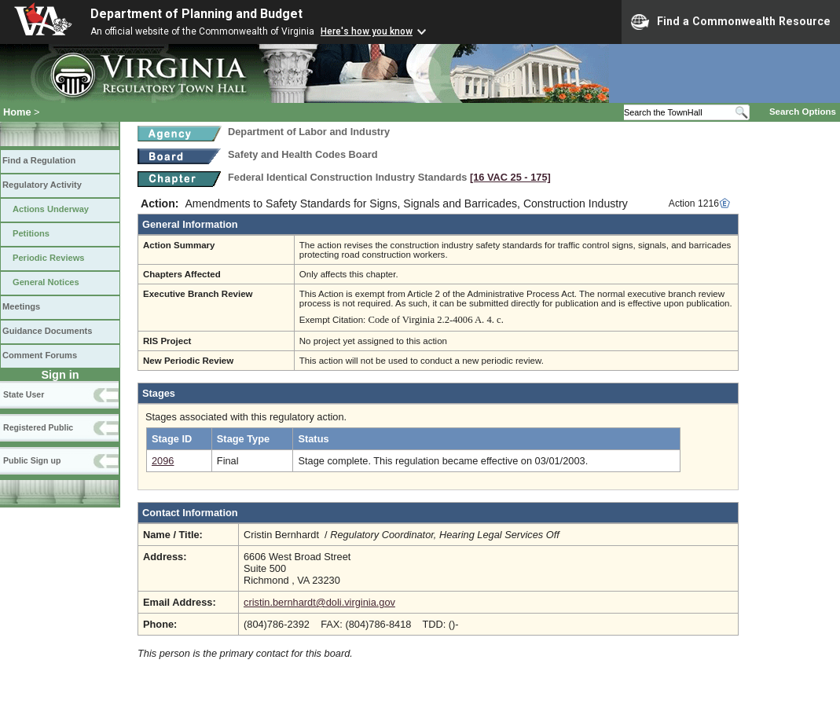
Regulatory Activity (42, 184)
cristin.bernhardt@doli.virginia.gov (319, 602)
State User (23, 394)
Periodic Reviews (49, 257)
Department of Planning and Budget (196, 13)
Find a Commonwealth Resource (731, 22)
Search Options (802, 111)
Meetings (21, 306)
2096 (163, 461)
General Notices (46, 282)
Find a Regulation (38, 160)
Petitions (31, 233)
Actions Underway (51, 209)
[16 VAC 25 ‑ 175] (510, 177)
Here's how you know (367, 31)
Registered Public (38, 427)
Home (17, 112)
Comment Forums (39, 355)
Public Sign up (32, 460)
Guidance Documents (47, 330)
